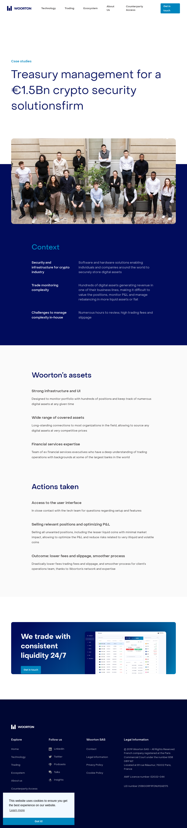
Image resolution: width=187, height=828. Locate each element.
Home (15, 749)
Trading (69, 8)
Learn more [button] (17, 810)
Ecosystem (90, 8)
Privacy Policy (94, 764)
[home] (19, 8)
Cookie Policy (94, 772)
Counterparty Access (134, 8)
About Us (110, 8)
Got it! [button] (39, 821)
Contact (91, 749)
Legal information (97, 757)
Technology (48, 8)
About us (16, 780)
